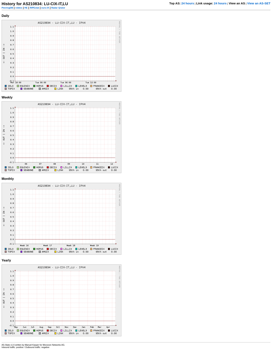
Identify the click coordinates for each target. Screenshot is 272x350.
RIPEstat (34, 8)
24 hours (187, 3)
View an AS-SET (258, 3)
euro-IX (45, 8)
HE (26, 8)
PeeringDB (7, 8)
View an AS (237, 3)
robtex (18, 8)
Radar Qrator (58, 8)
